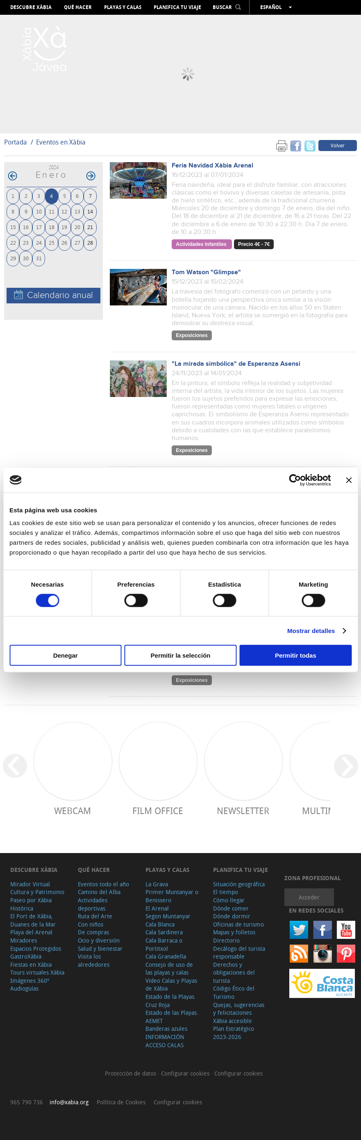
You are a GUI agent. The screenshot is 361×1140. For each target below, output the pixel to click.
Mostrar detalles (311, 630)
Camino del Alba (99, 892)
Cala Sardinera (164, 932)
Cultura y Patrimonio (37, 892)
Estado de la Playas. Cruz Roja (170, 1001)
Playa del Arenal (31, 932)
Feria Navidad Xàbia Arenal (212, 166)
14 (90, 211)
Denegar (65, 655)
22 (13, 242)
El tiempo (225, 892)
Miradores (23, 940)
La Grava (156, 884)
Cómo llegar (229, 900)
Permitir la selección (181, 655)
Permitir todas (295, 655)
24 (39, 242)
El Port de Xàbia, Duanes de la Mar (33, 920)
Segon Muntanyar (168, 916)
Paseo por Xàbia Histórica (31, 904)
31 (39, 258)
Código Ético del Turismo (233, 992)
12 (64, 211)
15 (13, 226)
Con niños (90, 924)
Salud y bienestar (100, 948)
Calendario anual (53, 295)
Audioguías (24, 988)
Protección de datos (131, 1073)
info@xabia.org (69, 1102)
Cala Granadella (165, 956)
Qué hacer (78, 7)
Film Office (157, 811)
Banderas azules (166, 1028)
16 (26, 226)
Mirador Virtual (30, 884)
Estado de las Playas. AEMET (171, 1017)
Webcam (72, 811)
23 (26, 242)
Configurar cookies (186, 1073)
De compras (93, 932)
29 (13, 258)
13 (77, 211)
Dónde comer (231, 908)
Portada (15, 142)
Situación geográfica (239, 884)
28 (90, 242)
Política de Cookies (121, 1102)
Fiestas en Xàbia (31, 964)
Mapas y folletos (234, 932)
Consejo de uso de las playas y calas (169, 969)
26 (64, 242)
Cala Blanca (160, 924)
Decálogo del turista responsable (239, 953)
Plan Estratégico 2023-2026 (233, 1033)
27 (77, 242)
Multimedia (328, 811)
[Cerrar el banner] (349, 480)
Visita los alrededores (93, 960)
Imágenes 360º (29, 980)
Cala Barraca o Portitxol (163, 944)
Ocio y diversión (99, 940)
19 (64, 226)
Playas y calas (122, 7)
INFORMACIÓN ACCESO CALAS (164, 1041)
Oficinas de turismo (238, 924)
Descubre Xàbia (31, 7)
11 (51, 211)
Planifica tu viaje (177, 7)
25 (51, 242)
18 (51, 226)
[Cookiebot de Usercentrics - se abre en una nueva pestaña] (295, 480)
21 (90, 226)
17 (39, 226)
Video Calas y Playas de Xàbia (171, 985)
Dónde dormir (231, 916)
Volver (338, 145)
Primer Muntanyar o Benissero (171, 896)
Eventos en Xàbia (61, 142)
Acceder (309, 897)
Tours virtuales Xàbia (37, 972)
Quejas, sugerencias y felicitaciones (238, 1009)
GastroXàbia (25, 956)
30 (26, 258)
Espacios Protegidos (35, 948)
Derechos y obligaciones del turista (234, 972)
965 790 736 (26, 1102)
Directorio (226, 940)
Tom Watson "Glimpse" (206, 272)
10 (39, 211)
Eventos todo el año (103, 884)
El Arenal (157, 908)
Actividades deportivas (92, 904)
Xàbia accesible (232, 1021)
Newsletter (243, 811)
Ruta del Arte (95, 916)
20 (77, 226)
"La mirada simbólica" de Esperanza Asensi (236, 364)
